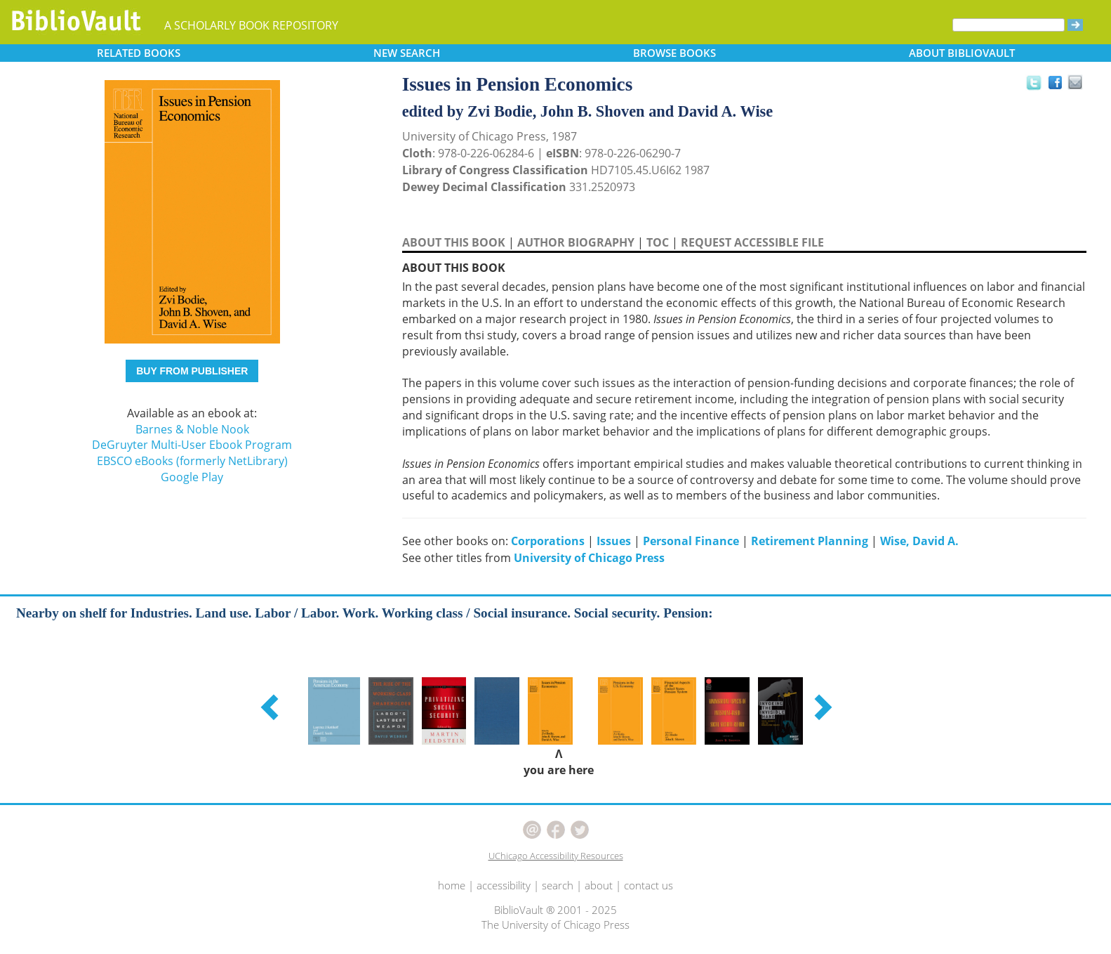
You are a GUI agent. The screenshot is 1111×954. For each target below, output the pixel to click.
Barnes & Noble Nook (192, 429)
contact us (648, 885)
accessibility (504, 885)
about (599, 885)
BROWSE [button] (674, 53)
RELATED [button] (138, 53)
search (557, 885)
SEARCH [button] (406, 53)
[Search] (1008, 25)
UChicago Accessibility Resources (555, 855)
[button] (272, 707)
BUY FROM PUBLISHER (192, 371)
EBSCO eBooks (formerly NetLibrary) (192, 461)
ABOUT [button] (962, 53)
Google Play (192, 477)
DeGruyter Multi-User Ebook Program (192, 444)
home (451, 885)
